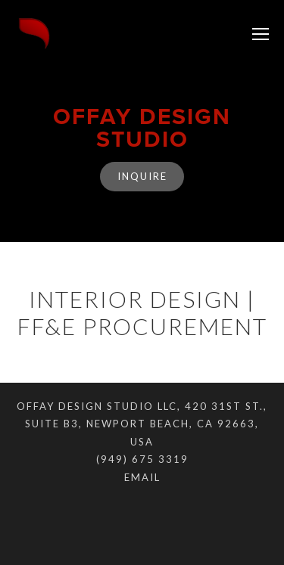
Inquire (142, 176)
